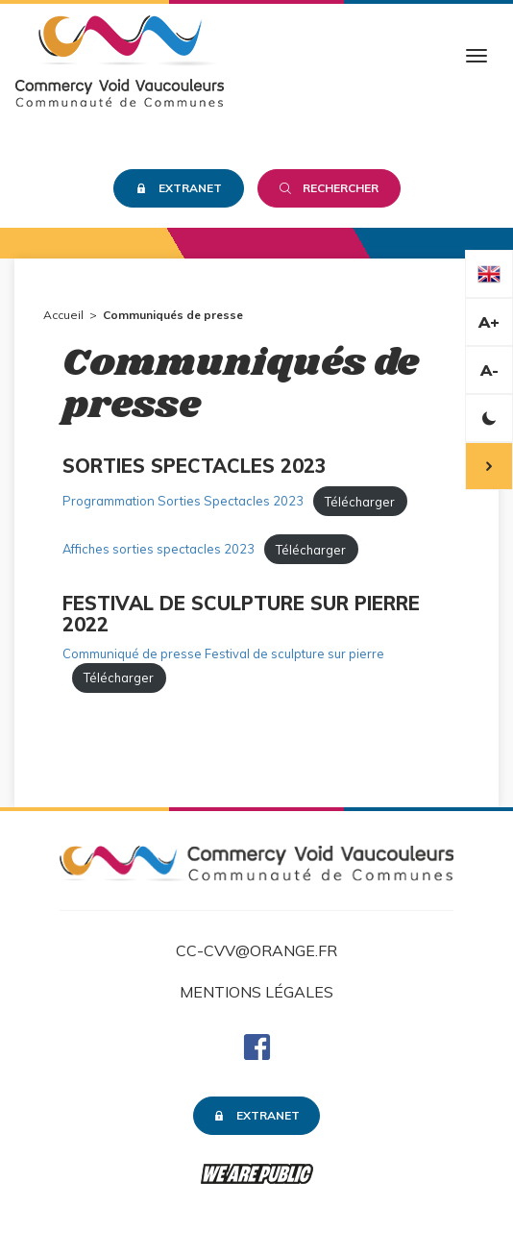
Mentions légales (256, 991)
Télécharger (360, 501)
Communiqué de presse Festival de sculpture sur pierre (223, 653)
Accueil (63, 315)
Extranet (178, 188)
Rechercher (329, 188)
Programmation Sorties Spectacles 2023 (183, 501)
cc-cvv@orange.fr (256, 950)
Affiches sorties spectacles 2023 (158, 549)
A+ (489, 322)
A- (489, 370)
